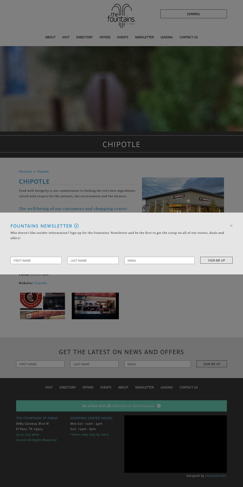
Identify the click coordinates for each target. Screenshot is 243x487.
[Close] (231, 225)
